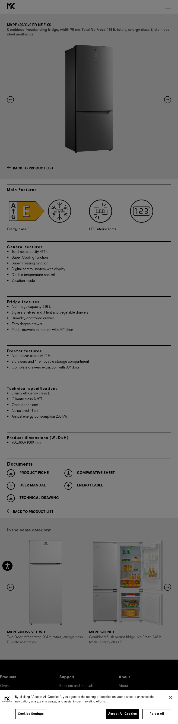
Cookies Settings (31, 713)
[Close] (170, 697)
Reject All (156, 713)
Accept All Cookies (122, 713)
